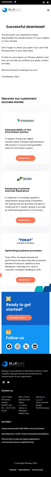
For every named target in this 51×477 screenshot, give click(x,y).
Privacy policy (37, 470)
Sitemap (12, 470)
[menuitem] (15, 2)
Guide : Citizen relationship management (32, 434)
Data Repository (8, 434)
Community (7, 2)
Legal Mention (24, 470)
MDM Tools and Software (34, 428)
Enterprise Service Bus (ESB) (12, 428)
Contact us (7, 390)
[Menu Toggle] (48, 10)
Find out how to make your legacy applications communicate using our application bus (20, 440)
